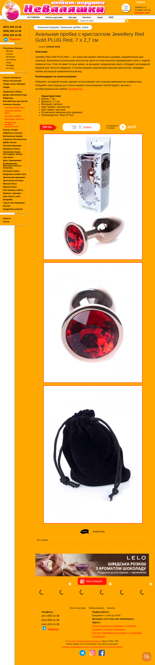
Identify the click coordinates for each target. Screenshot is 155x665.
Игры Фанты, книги (11, 196)
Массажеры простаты (14, 119)
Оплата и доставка (54, 17)
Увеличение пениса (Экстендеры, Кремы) (12, 153)
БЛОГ (111, 17)
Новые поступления (12, 81)
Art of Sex (10, 68)
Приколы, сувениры (12, 193)
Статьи (6, 222)
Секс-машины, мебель (13, 190)
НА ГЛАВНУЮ (33, 17)
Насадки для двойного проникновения (12, 124)
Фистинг (7, 206)
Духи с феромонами (12, 160)
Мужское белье (10, 187)
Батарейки (8, 200)
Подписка (141, 2)
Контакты (86, 17)
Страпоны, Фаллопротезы (15, 139)
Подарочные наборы (12, 92)
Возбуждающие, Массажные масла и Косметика (12, 166)
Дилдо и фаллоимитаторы (15, 95)
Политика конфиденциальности (75, 647)
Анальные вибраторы (15, 108)
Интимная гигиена (11, 171)
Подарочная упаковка (13, 209)
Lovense (9, 54)
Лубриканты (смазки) (12, 133)
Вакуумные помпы (11, 149)
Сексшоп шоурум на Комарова (107, 626)
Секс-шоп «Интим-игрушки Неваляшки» (84, 641)
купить (87, 127)
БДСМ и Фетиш (10, 142)
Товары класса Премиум (14, 84)
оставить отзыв (99, 531)
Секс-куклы (8, 157)
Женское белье (10, 184)
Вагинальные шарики (13, 136)
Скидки (6, 87)
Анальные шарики (13, 116)
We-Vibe (9, 51)
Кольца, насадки (10, 130)
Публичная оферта (115, 647)
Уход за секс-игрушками (14, 203)
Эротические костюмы (13, 181)
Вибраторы (8, 98)
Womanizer (10, 57)
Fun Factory (11, 60)
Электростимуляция (12, 146)
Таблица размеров (96, 608)
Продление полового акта (14, 174)
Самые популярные (12, 78)
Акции (100, 17)
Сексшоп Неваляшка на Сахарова (109, 633)
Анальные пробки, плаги (74, 27)
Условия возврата (97, 647)
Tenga (8, 62)
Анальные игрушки (11, 104)
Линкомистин (75, 89)
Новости (7, 218)
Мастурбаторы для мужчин (15, 101)
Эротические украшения (14, 177)
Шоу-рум (72, 17)
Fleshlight (10, 65)
